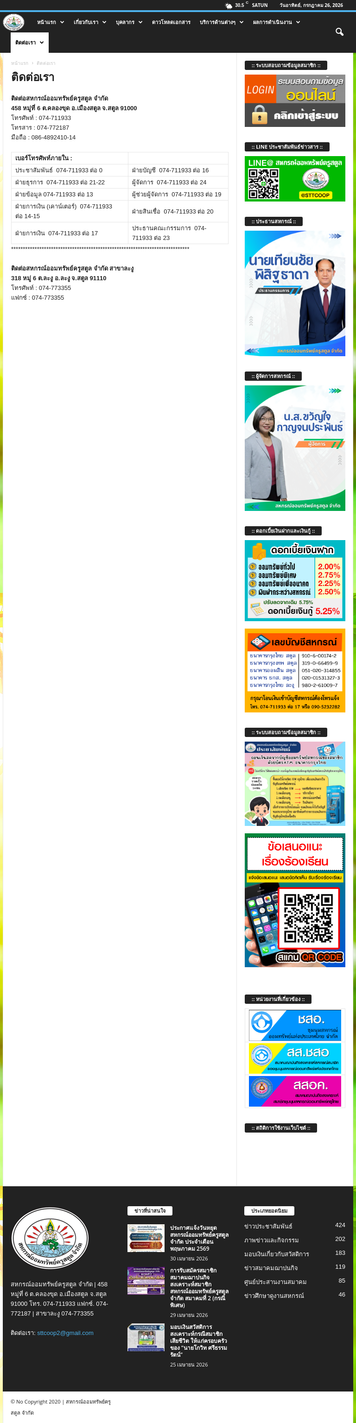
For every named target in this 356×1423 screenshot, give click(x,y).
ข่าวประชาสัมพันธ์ (268, 1226)
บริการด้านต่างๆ (222, 22)
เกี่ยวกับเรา (90, 22)
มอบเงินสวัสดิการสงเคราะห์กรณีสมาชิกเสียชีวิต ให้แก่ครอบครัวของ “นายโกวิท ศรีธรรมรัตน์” (198, 1341)
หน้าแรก (50, 22)
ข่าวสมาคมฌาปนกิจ (271, 1268)
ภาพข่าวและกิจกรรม (271, 1240)
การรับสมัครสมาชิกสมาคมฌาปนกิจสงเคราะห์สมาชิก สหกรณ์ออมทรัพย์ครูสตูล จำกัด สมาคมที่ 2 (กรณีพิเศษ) (199, 1287)
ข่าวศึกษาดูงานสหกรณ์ (274, 1295)
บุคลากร (129, 22)
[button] (339, 32)
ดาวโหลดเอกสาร (171, 22)
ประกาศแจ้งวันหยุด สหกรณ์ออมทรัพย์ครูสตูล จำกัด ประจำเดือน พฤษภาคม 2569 (199, 1238)
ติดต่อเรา (29, 42)
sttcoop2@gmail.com (65, 1332)
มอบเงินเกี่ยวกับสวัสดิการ (276, 1254)
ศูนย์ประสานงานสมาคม (275, 1281)
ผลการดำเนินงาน (276, 22)
